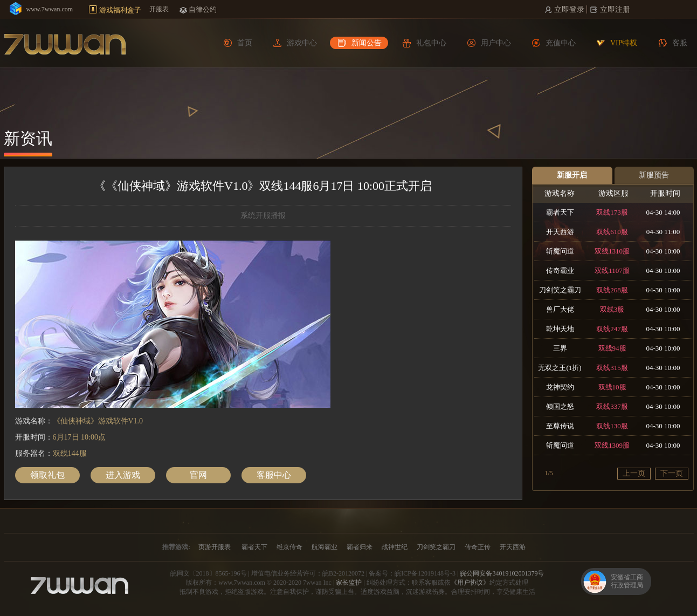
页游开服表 (214, 547)
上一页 (634, 473)
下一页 (671, 473)
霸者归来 (359, 547)
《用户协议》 (470, 582)
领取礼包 (47, 475)
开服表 (159, 9)
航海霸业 (324, 547)
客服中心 (274, 475)
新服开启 (572, 175)
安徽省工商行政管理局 (627, 581)
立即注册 (614, 9)
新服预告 (654, 175)
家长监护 (349, 582)
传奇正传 (478, 547)
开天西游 (513, 547)
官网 (198, 475)
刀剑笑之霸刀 (436, 547)
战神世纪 (395, 547)
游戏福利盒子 (120, 10)
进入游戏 (123, 475)
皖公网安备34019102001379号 (502, 573)
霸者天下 (254, 547)
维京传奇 (289, 547)
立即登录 (568, 9)
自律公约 (203, 9)
